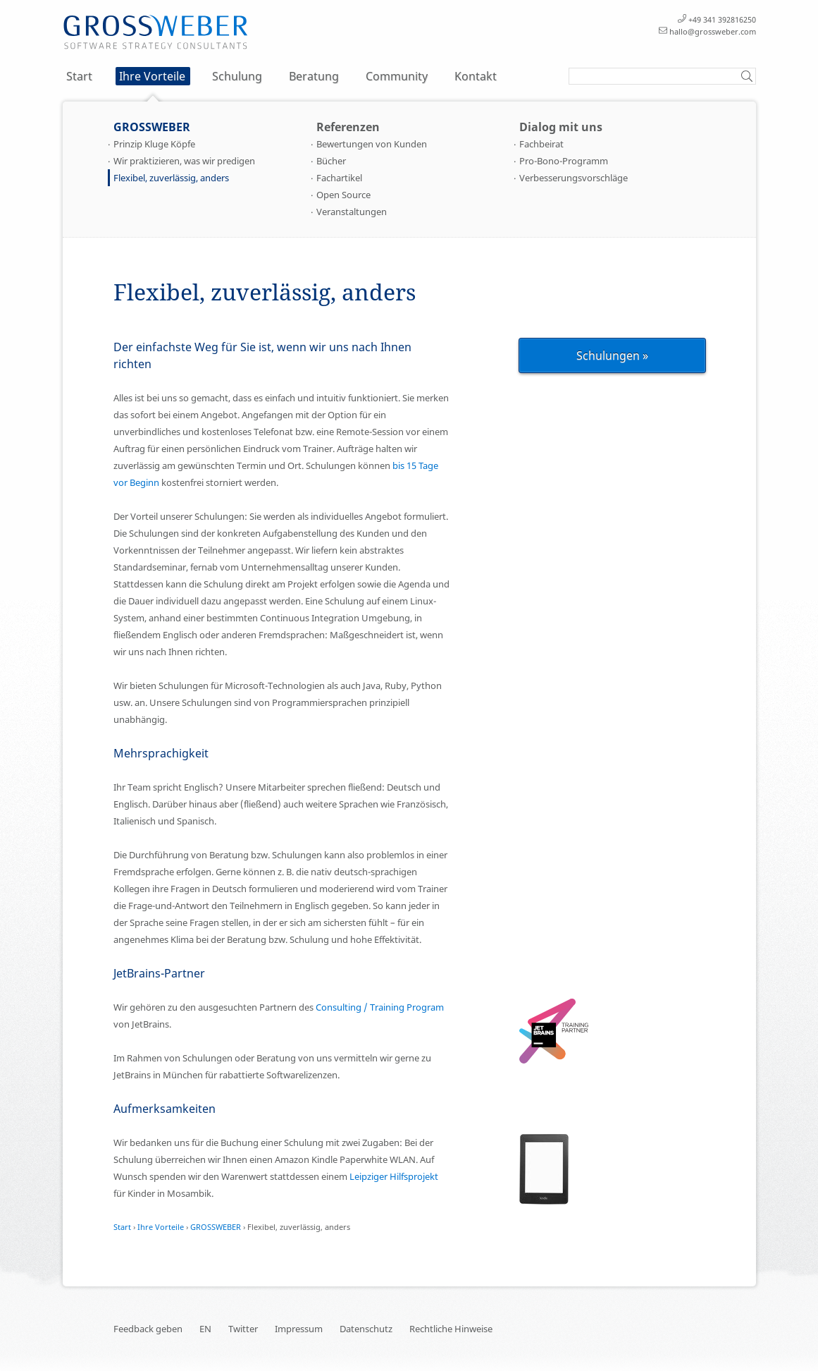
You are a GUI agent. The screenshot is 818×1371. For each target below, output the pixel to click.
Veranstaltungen (351, 211)
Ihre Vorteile (152, 76)
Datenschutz (366, 1328)
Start (79, 76)
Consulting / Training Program (380, 1007)
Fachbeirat (541, 144)
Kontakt (475, 76)
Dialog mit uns (560, 127)
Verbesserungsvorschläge (573, 177)
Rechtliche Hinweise (450, 1328)
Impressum (299, 1328)
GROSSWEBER (151, 127)
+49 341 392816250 (722, 19)
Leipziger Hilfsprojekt (393, 1176)
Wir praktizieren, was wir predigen (184, 160)
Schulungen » (612, 355)
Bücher (331, 160)
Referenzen (348, 127)
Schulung (237, 76)
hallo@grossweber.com (712, 31)
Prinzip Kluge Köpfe (154, 144)
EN (205, 1328)
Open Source (343, 194)
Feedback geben (147, 1328)
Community (397, 76)
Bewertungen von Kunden (371, 144)
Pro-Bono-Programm (563, 160)
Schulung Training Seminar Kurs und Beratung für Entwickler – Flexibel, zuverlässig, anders (156, 32)
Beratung (314, 76)
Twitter (243, 1328)
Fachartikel (339, 177)
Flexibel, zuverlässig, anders (171, 177)
